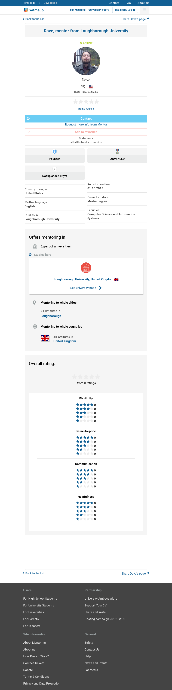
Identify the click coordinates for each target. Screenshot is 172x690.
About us (143, 3)
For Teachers (32, 625)
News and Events (96, 663)
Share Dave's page (135, 19)
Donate (28, 669)
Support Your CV (96, 605)
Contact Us (92, 649)
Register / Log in (125, 10)
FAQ (128, 3)
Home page (29, 2)
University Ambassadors (101, 598)
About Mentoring (34, 642)
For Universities (33, 612)
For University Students (38, 605)
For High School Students (40, 598)
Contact (114, 3)
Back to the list (34, 19)
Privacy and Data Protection (41, 683)
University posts (98, 10)
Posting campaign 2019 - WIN (105, 619)
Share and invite (95, 612)
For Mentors (77, 10)
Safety (89, 642)
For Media (91, 669)
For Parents (31, 619)
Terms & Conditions (36, 676)
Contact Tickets (33, 663)
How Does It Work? (36, 656)
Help (88, 656)
